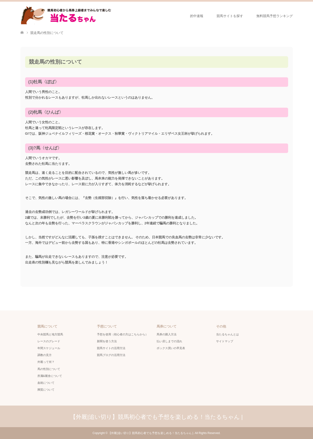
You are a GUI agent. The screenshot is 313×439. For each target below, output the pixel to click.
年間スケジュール (48, 348)
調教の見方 (44, 355)
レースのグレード (48, 341)
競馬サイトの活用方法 (111, 348)
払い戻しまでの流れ (169, 341)
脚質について (45, 389)
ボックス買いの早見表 (171, 348)
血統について (45, 382)
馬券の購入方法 (167, 334)
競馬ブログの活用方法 (111, 355)
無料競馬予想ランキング (274, 16)
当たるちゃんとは (227, 334)
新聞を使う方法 (107, 341)
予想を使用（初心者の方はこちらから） (122, 334)
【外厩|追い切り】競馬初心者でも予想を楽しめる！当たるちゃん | (156, 417)
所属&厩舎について (49, 376)
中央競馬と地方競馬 (50, 334)
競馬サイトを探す (230, 16)
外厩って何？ (45, 362)
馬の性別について (48, 369)
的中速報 (196, 16)
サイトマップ (224, 341)
